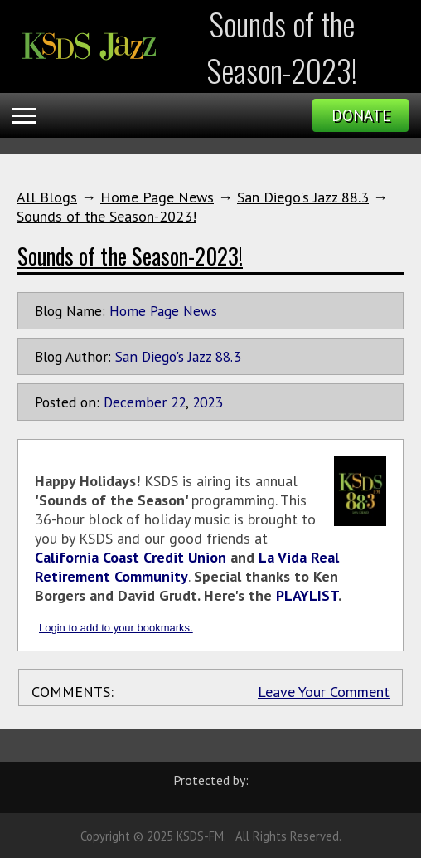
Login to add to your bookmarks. (116, 628)
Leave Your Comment (324, 691)
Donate (360, 115)
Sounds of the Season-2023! (106, 216)
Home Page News (157, 197)
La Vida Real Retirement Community (187, 567)
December (135, 402)
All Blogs (47, 197)
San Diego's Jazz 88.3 (303, 197)
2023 (207, 402)
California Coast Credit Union (130, 557)
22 (178, 402)
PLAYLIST (307, 595)
